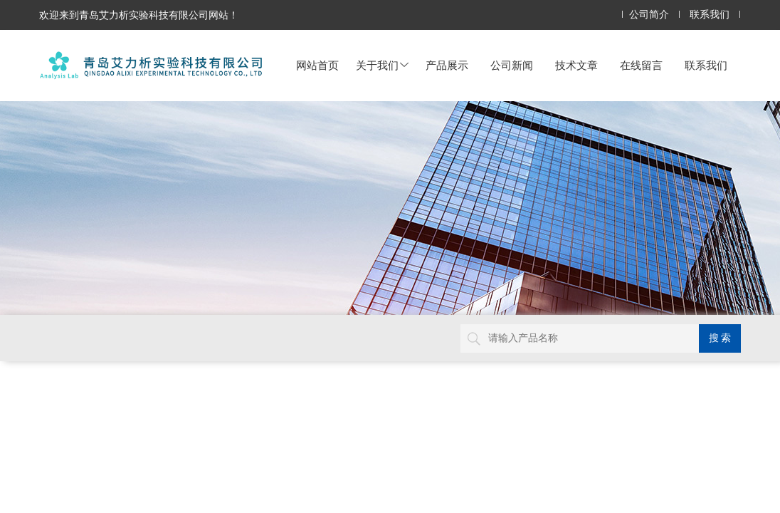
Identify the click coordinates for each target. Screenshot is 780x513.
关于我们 (382, 65)
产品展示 (447, 65)
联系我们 (709, 14)
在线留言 (641, 65)
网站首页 (317, 65)
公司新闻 (511, 65)
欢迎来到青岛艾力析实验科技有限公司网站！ (138, 15)
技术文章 (576, 65)
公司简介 (649, 14)
